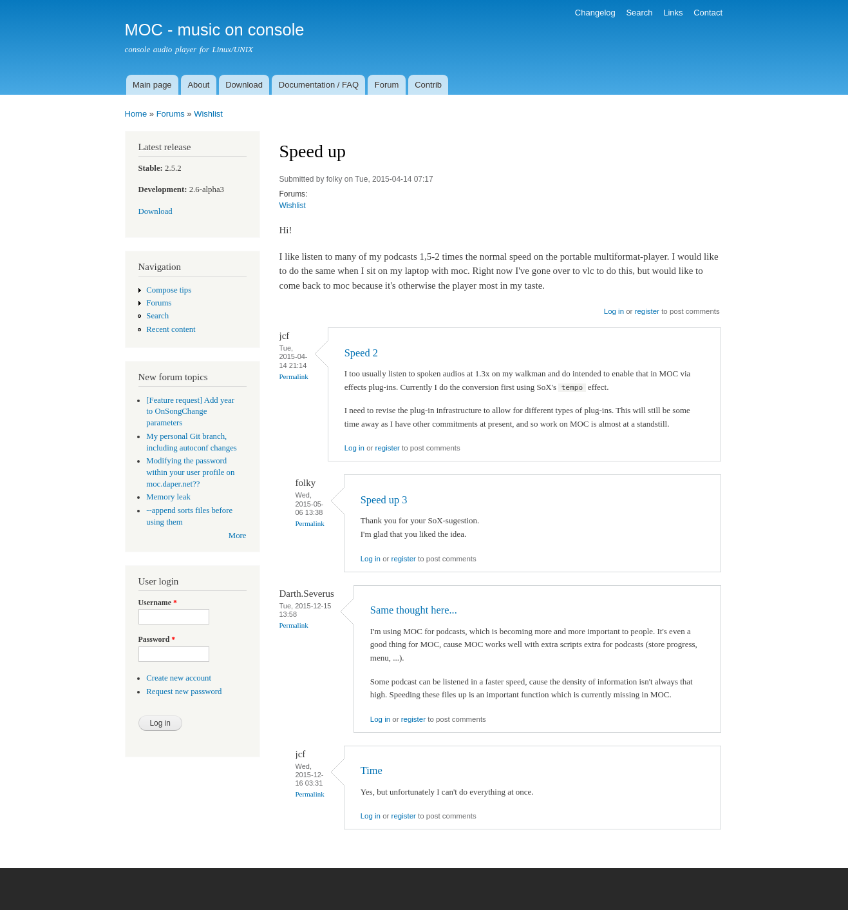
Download (244, 85)
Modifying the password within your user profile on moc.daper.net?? (190, 472)
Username (157, 602)
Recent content (170, 329)
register (647, 311)
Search (639, 12)
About (198, 85)
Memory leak (168, 496)
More (238, 535)
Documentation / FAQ (319, 85)
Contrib (428, 85)
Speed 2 (361, 353)
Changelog (595, 12)
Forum (387, 85)
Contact (707, 12)
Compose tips (168, 290)
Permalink (293, 376)
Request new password (183, 691)
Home (136, 114)
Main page (152, 85)
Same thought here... (413, 610)
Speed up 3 (384, 500)
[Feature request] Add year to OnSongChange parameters (190, 412)
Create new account (178, 677)
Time (371, 770)
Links (673, 12)
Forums (170, 114)
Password (157, 639)
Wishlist (208, 114)
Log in (614, 311)
